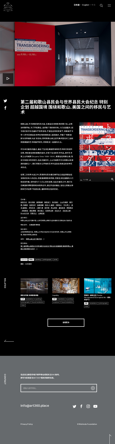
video (23, 305)
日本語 (77, 5)
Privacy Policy (27, 424)
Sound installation (38, 302)
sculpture (56, 302)
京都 (54, 299)
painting (38, 299)
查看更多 (66, 322)
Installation (30, 299)
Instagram (88, 406)
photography (25, 302)
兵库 (22, 299)
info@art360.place (35, 405)
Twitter (74, 406)
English (85, 5)
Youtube (95, 406)
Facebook (81, 406)
